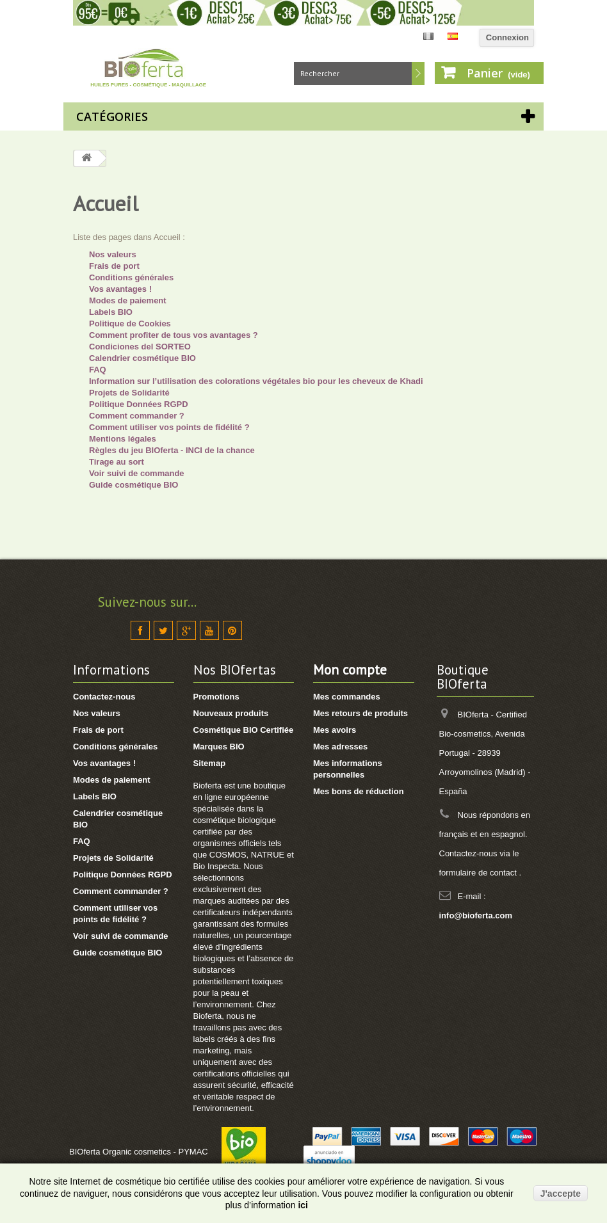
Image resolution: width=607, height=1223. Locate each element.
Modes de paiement (127, 300)
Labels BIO (111, 312)
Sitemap (209, 763)
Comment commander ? (136, 415)
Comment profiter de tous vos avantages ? (173, 335)
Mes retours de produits (360, 713)
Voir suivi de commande (136, 473)
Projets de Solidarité (129, 392)
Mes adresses (340, 746)
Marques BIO (219, 746)
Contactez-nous (104, 696)
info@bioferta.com (476, 915)
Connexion (507, 37)
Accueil (105, 203)
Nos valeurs (112, 254)
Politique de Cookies (130, 323)
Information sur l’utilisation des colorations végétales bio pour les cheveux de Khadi (256, 381)
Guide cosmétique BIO (133, 485)
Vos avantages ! (120, 289)
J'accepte (560, 1193)
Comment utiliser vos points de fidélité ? (169, 427)
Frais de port (114, 266)
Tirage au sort (116, 462)
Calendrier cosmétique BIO (142, 358)
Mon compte (350, 669)
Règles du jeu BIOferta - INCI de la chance (172, 450)
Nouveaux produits (231, 713)
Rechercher (418, 73)
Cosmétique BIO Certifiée (243, 730)
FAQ (97, 369)
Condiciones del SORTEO (140, 346)
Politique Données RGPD (138, 404)
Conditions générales (131, 277)
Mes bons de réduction (358, 791)
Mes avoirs (334, 730)
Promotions (216, 696)
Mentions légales (122, 439)
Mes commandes (346, 696)
